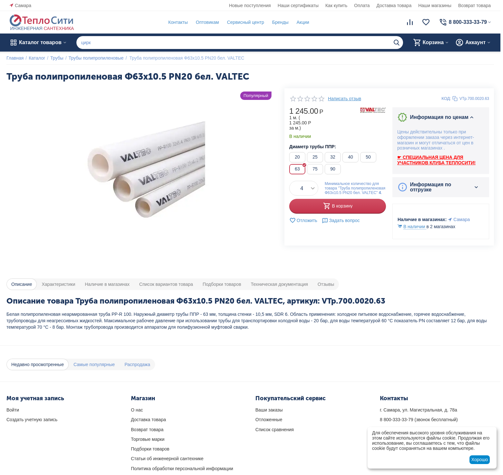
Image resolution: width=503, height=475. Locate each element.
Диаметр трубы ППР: (312, 146)
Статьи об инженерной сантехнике (167, 458)
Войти (12, 409)
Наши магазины (434, 5)
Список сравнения (274, 429)
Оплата (362, 5)
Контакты (178, 22)
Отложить (303, 220)
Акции (303, 22)
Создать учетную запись (31, 419)
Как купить (336, 5)
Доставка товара (394, 5)
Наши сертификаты (298, 5)
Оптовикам (207, 22)
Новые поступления (250, 5)
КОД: (446, 98)
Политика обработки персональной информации (182, 468)
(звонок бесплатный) (419, 419)
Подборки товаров (150, 448)
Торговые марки (147, 439)
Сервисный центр (245, 22)
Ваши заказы (269, 409)
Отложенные (268, 419)
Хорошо (479, 459)
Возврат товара (474, 5)
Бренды (280, 22)
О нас (137, 409)
